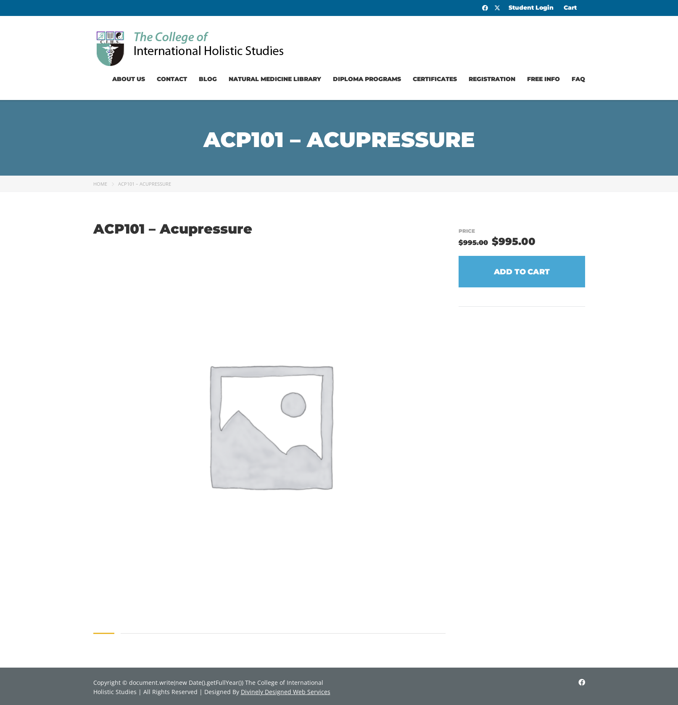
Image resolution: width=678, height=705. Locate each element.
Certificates (435, 79)
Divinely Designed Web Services (285, 692)
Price (467, 231)
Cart (570, 7)
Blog (208, 79)
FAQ (578, 79)
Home (100, 184)
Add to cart (522, 271)
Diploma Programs (367, 79)
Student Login (531, 7)
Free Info (543, 79)
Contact (172, 79)
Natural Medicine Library (275, 79)
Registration (492, 79)
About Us (128, 79)
